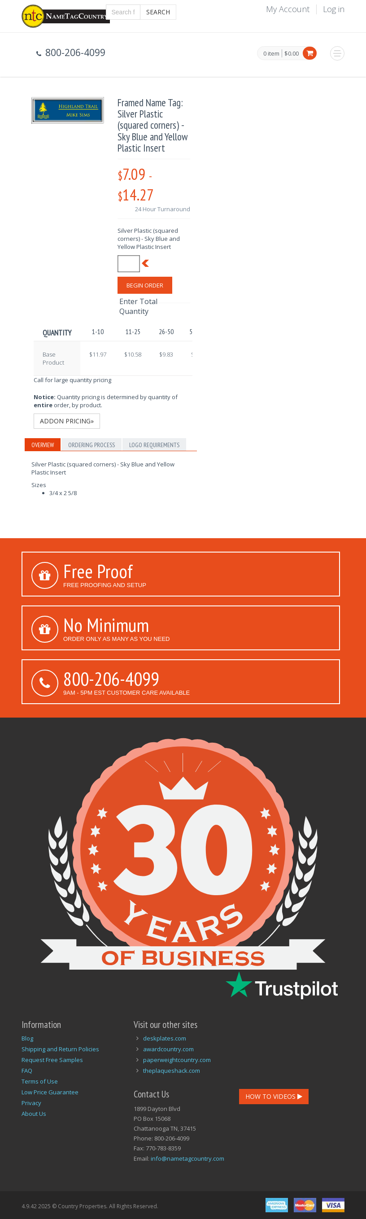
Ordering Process (91, 445)
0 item (271, 53)
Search (158, 12)
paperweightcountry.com (177, 1060)
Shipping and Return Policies (60, 1049)
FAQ (27, 1071)
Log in (333, 9)
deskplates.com (164, 1038)
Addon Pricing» (67, 421)
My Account (287, 9)
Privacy (31, 1103)
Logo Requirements (154, 445)
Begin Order (144, 285)
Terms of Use (40, 1081)
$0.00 (291, 53)
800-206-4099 (111, 678)
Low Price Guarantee (50, 1092)
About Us (34, 1114)
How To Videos (273, 1096)
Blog (27, 1038)
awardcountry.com (168, 1049)
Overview (42, 445)
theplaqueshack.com (171, 1071)
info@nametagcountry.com (187, 1158)
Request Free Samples (52, 1060)
